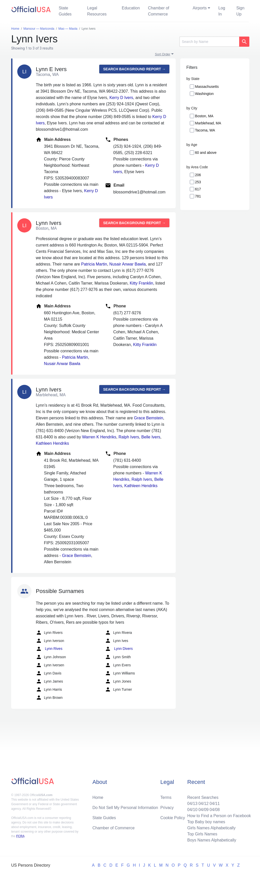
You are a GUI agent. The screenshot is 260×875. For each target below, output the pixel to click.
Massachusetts (207, 86)
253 (198, 182)
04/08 (214, 809)
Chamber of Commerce (158, 11)
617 (198, 189)
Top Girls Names (202, 834)
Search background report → (134, 69)
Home (97, 797)
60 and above (206, 152)
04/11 (214, 803)
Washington (204, 93)
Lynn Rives (49, 649)
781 (198, 196)
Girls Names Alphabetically (211, 828)
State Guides (65, 11)
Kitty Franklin (141, 283)
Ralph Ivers (129, 437)
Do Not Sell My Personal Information (125, 807)
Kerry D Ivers (121, 97)
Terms (166, 797)
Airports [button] (200, 8)
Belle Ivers (150, 437)
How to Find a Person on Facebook (219, 816)
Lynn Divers (119, 649)
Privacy (167, 807)
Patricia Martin (94, 264)
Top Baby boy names (206, 822)
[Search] (209, 42)
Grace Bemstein (148, 418)
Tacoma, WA (205, 130)
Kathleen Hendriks (52, 443)
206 (198, 175)
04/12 (203, 803)
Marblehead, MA (208, 123)
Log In (221, 11)
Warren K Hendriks (99, 437)
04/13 (192, 803)
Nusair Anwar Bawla (127, 264)
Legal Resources (96, 11)
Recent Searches (202, 797)
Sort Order (162, 54)
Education (131, 8)
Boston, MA (204, 116)
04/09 (203, 809)
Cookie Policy (172, 818)
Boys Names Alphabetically (211, 840)
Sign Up (240, 11)
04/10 (192, 809)
